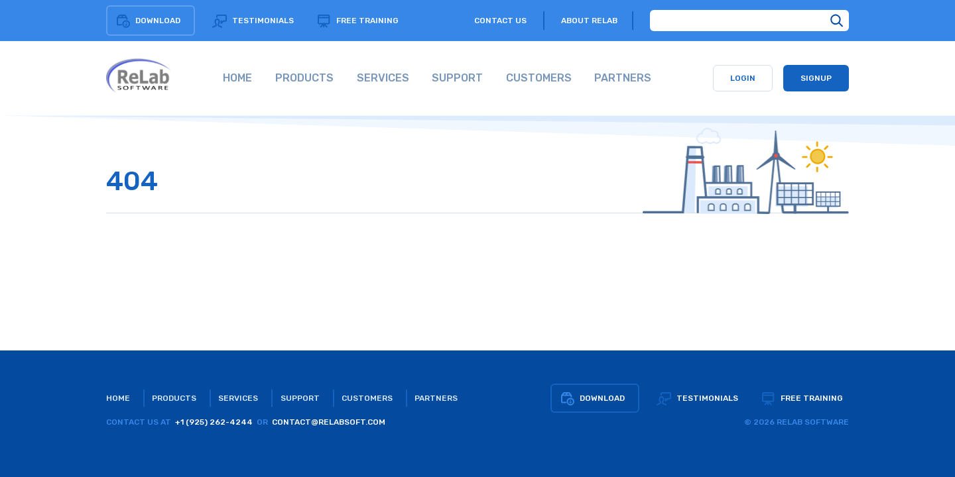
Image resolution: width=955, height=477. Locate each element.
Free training (357, 20)
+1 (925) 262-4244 (214, 422)
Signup (816, 78)
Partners (436, 398)
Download (147, 20)
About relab (589, 20)
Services (238, 398)
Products (174, 398)
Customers (367, 398)
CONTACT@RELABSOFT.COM (328, 422)
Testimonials (253, 20)
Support (300, 398)
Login (742, 78)
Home (118, 398)
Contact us (500, 20)
